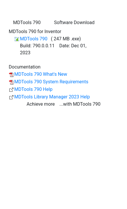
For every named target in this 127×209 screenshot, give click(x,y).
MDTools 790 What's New (40, 74)
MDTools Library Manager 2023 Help (52, 97)
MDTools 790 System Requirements (51, 81)
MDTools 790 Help (33, 89)
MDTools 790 (34, 39)
